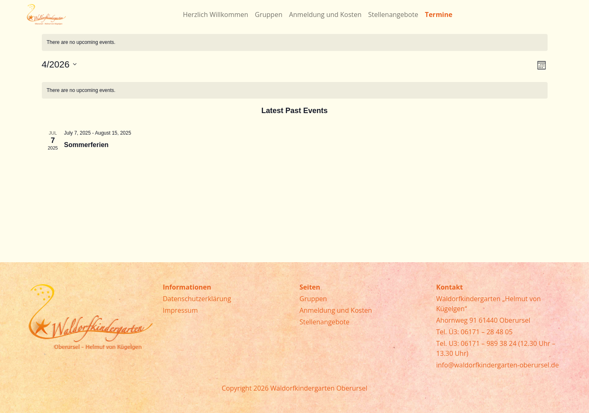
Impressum (180, 310)
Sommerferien (86, 144)
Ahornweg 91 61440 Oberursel (483, 320)
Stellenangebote (324, 321)
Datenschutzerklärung (197, 298)
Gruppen (313, 298)
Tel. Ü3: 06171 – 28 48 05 (474, 331)
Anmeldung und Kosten (335, 310)
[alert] (295, 42)
